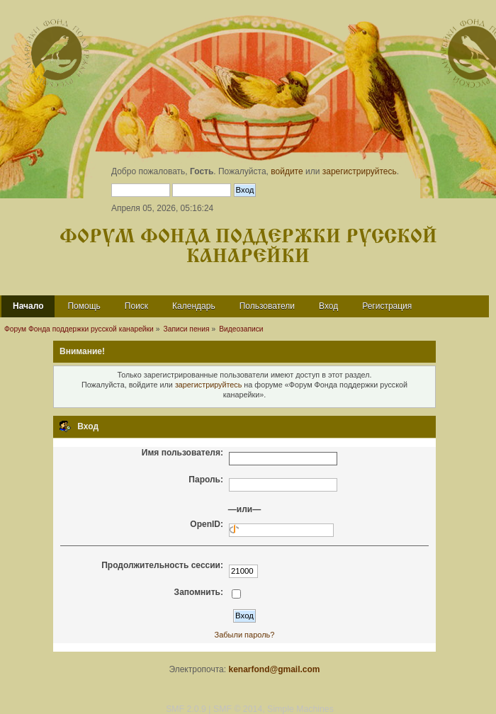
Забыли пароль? (245, 634)
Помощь (83, 306)
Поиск (136, 306)
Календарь (193, 306)
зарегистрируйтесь (359, 171)
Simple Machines (300, 709)
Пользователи (267, 306)
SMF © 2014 (237, 709)
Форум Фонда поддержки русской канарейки (248, 246)
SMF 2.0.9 (186, 709)
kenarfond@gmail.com (274, 669)
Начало (28, 306)
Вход (328, 306)
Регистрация (387, 306)
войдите (287, 171)
